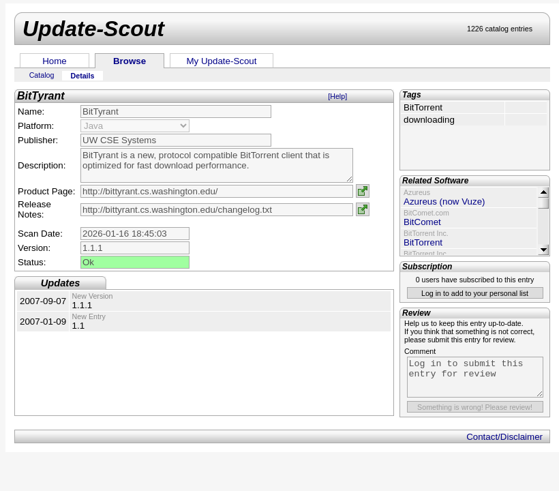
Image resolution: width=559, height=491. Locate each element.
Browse (129, 61)
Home (54, 61)
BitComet (422, 222)
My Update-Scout (222, 61)
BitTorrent (423, 242)
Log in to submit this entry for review (475, 377)
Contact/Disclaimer (504, 437)
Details (83, 76)
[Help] (337, 96)
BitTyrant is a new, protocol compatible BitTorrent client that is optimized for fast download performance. (216, 165)
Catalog (42, 75)
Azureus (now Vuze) (444, 201)
